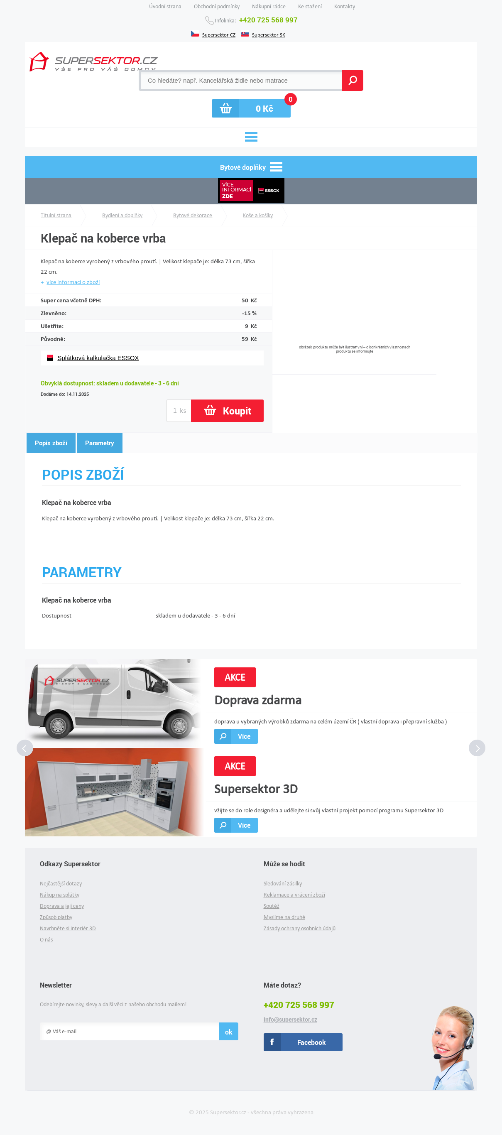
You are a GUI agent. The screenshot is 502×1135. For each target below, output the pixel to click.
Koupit (237, 410)
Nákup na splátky (59, 894)
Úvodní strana (165, 6)
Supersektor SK (268, 34)
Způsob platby (56, 917)
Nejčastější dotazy (61, 883)
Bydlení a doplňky (122, 215)
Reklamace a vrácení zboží (294, 894)
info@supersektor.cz (290, 1019)
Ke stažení (310, 6)
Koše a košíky (258, 215)
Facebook (311, 1042)
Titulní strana (56, 215)
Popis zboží (51, 443)
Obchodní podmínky (217, 6)
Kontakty (344, 6)
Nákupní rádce (269, 6)
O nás (46, 939)
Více (244, 736)
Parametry (99, 443)
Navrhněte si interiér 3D (68, 928)
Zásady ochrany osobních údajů (299, 928)
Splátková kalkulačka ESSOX (98, 357)
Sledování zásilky (283, 883)
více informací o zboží (73, 282)
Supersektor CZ (218, 34)
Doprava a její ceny (62, 905)
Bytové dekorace (192, 215)
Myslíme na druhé (284, 917)
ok (229, 1031)
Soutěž (271, 905)
